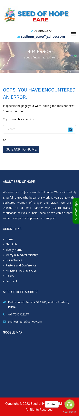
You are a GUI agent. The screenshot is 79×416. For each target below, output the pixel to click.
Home (9, 239)
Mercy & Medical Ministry (21, 255)
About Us (11, 244)
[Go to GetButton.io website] (69, 412)
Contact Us (12, 281)
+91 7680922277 (18, 314)
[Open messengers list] (69, 404)
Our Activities (13, 260)
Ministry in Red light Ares (21, 270)
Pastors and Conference (20, 265)
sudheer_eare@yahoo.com (43, 36)
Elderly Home (13, 249)
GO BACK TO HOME (21, 149)
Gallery (9, 276)
